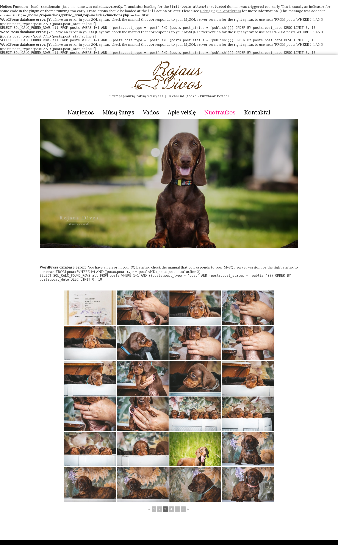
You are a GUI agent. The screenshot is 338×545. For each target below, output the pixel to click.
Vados (151, 112)
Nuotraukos (220, 112)
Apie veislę (182, 112)
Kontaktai (257, 112)
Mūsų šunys (118, 112)
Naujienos (81, 112)
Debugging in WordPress (220, 11)
